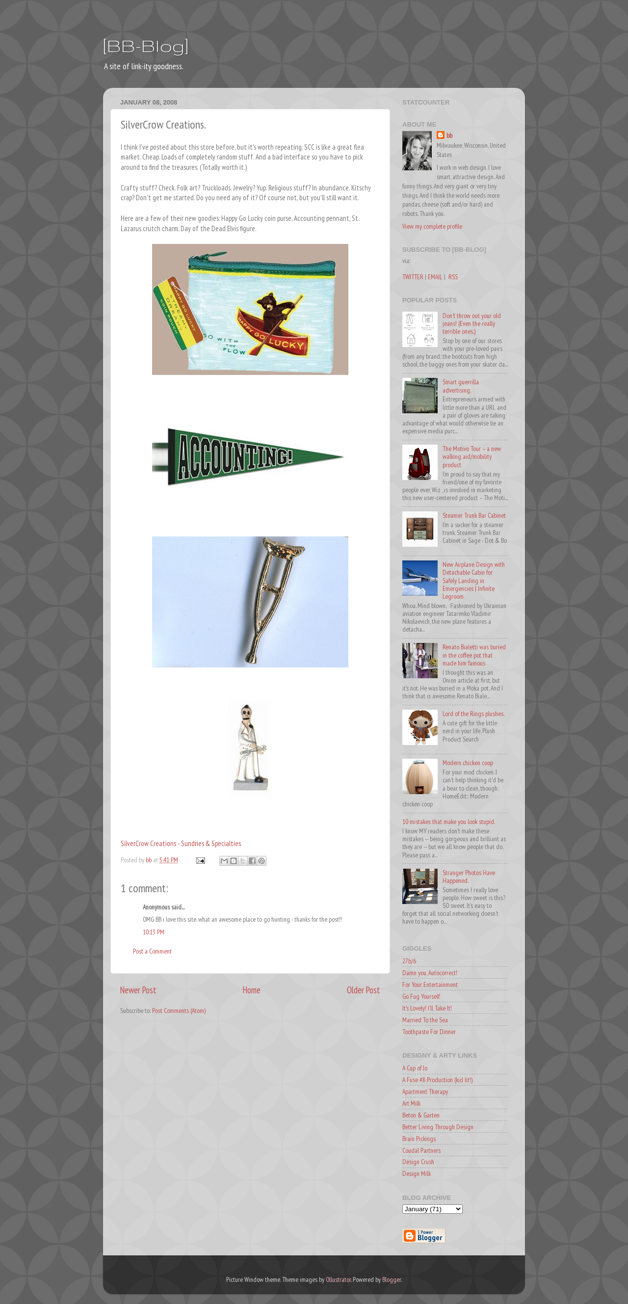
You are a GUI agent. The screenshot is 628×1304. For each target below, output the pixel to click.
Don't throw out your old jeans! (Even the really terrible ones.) (472, 323)
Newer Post (138, 990)
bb (449, 135)
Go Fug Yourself (421, 996)
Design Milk (416, 1173)
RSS (453, 276)
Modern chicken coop (468, 762)
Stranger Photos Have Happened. (469, 876)
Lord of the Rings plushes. (473, 713)
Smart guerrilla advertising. (461, 385)
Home (252, 990)
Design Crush (418, 1161)
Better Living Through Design (437, 1126)
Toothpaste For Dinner (429, 1031)
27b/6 (409, 961)
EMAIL (435, 276)
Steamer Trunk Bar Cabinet (474, 515)
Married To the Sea (425, 1019)
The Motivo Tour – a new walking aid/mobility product (472, 456)
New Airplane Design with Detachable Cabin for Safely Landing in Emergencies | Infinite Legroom (474, 580)
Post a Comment (152, 951)
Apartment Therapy (425, 1091)
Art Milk (411, 1103)
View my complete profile (432, 226)
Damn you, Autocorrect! (429, 972)
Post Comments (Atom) (179, 1010)
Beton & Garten (421, 1115)
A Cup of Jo (414, 1068)
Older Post (363, 990)
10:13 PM (153, 932)
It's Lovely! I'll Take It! (427, 1008)
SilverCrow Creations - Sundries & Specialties (181, 843)
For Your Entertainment (430, 984)
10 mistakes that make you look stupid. (448, 821)
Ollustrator (338, 1279)
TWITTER (412, 276)
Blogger (391, 1279)
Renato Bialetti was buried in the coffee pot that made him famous (474, 654)
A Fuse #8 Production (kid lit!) (437, 1079)
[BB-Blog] (145, 45)
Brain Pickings (419, 1138)
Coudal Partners (421, 1150)
